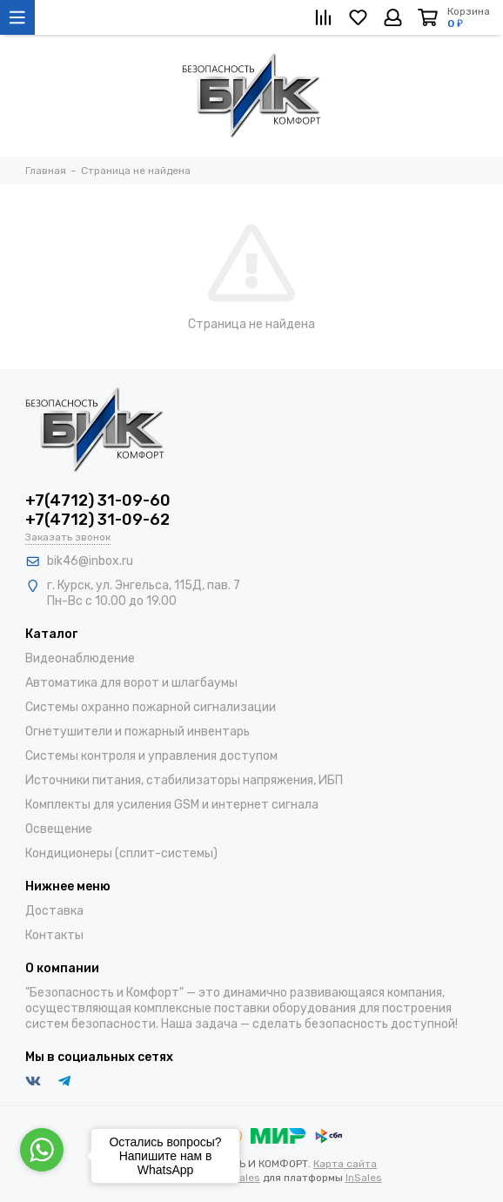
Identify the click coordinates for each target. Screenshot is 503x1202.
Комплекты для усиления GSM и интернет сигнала (172, 804)
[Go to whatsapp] (42, 1150)
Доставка (54, 910)
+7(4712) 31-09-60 (98, 500)
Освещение (58, 829)
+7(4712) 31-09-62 (97, 519)
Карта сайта (345, 1164)
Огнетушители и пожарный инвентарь (137, 731)
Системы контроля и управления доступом (151, 756)
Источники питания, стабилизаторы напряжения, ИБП (184, 780)
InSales (363, 1178)
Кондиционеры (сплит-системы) (121, 853)
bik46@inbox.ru (90, 561)
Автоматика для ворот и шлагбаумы (131, 682)
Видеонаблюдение (80, 658)
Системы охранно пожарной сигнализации (150, 707)
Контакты (54, 935)
